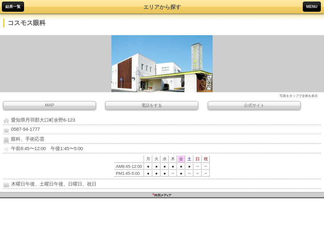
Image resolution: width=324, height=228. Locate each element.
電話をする (151, 105)
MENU (311, 6)
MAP (49, 105)
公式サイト (254, 105)
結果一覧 (13, 6)
